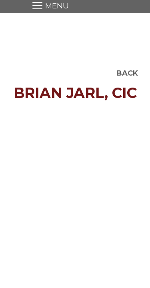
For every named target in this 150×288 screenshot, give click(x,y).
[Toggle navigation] (48, 6)
